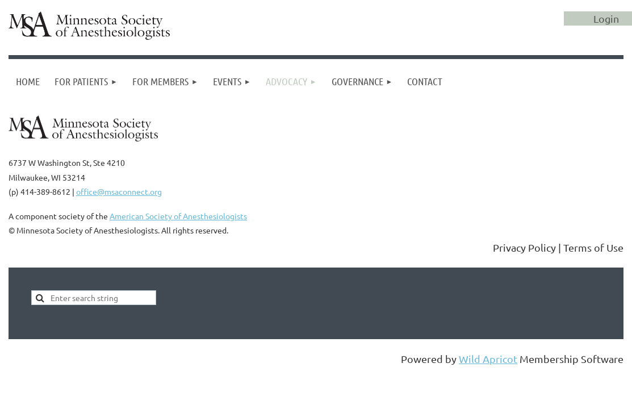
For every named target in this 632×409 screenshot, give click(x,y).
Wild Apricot (488, 359)
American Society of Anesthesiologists (178, 216)
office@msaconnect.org (119, 191)
